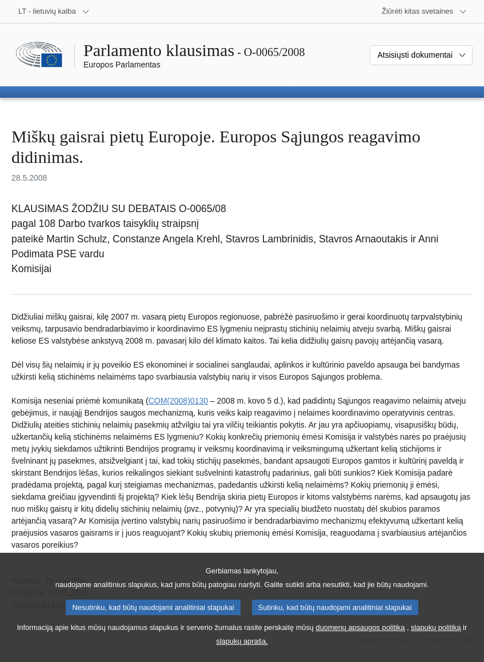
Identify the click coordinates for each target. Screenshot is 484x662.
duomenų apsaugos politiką (360, 640)
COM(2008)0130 (178, 400)
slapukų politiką (436, 640)
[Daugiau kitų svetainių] (424, 11)
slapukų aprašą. (241, 653)
